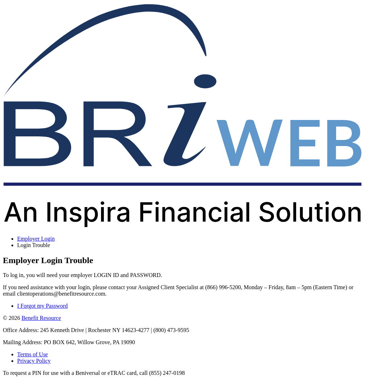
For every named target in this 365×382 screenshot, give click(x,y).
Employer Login (36, 239)
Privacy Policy (34, 361)
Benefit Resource (41, 318)
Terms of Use (32, 354)
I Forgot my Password (42, 306)
